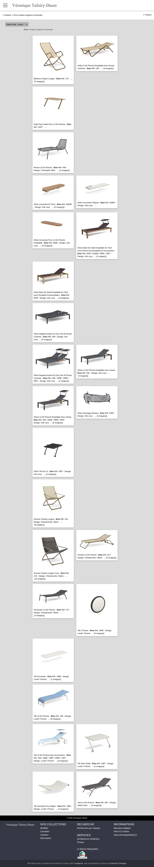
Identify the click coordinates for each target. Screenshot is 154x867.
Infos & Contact (121, 831)
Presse (80, 842)
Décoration (45, 838)
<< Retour (147, 15)
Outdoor (8, 15)
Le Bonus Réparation (87, 849)
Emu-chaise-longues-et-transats (28, 15)
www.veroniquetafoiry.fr (125, 835)
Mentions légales (122, 828)
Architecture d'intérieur (88, 839)
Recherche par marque (88, 828)
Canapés (44, 831)
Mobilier (44, 828)
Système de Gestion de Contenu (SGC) (63, 863)
